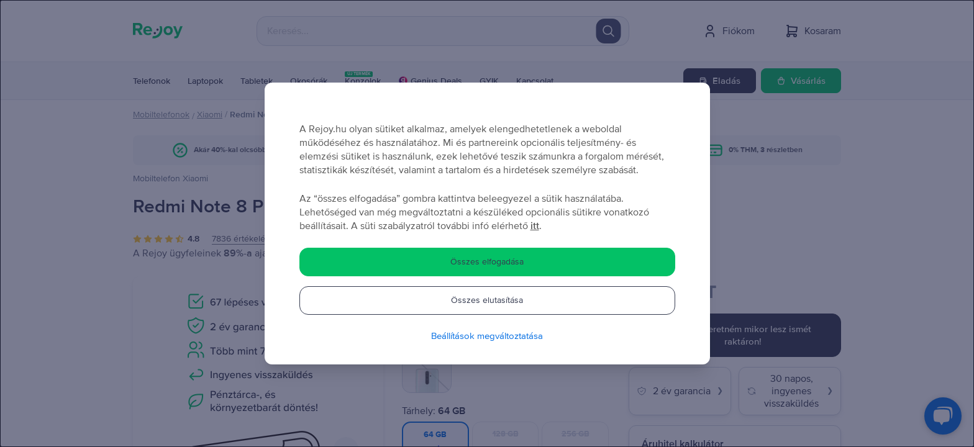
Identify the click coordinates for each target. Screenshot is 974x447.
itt (534, 226)
